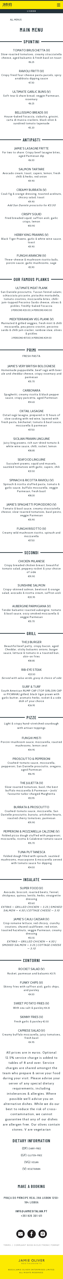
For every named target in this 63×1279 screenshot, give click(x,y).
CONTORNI (31, 960)
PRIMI (31, 349)
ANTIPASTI (31, 139)
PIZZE (31, 717)
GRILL (31, 633)
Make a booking (31, 1186)
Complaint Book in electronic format (37, 1245)
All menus (12, 20)
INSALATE (31, 879)
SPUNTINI (31, 41)
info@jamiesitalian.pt (31, 1211)
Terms (7, 1245)
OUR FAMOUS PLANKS (31, 279)
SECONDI (31, 552)
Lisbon (31, 11)
